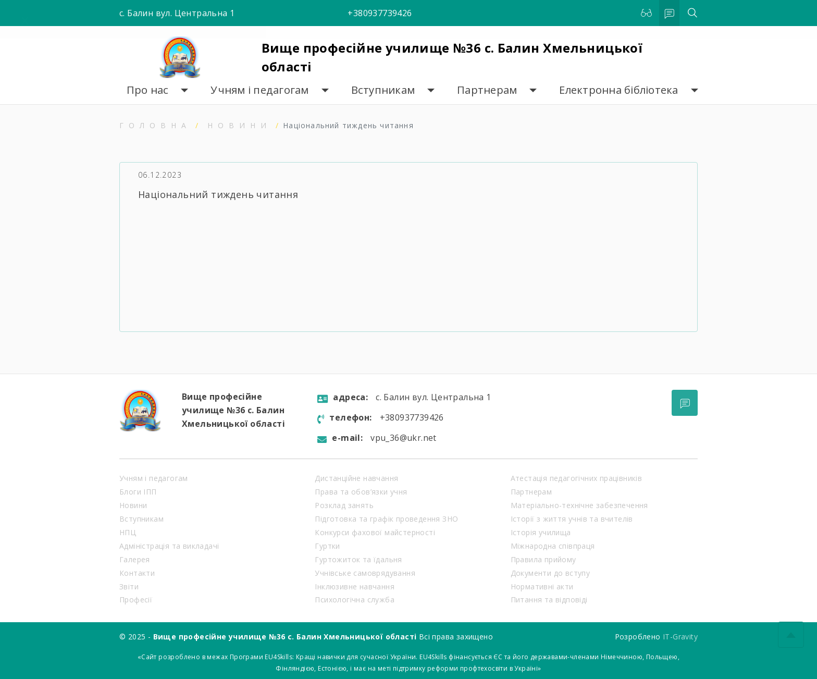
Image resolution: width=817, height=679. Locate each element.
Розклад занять (344, 505)
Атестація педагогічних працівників (576, 478)
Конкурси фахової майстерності (375, 532)
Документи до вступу (550, 573)
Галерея (134, 559)
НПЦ (127, 532)
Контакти (137, 573)
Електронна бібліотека (618, 90)
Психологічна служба (354, 599)
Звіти (129, 586)
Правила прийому (543, 559)
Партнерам (487, 90)
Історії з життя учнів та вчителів (572, 519)
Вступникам (383, 90)
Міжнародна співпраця (553, 546)
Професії (135, 599)
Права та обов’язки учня (361, 492)
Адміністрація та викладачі (169, 546)
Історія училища (541, 532)
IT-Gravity (680, 636)
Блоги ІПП (138, 492)
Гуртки (327, 546)
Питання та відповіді (549, 599)
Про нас (148, 90)
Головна (155, 125)
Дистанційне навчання (356, 478)
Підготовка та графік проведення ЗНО (386, 519)
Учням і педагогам (259, 90)
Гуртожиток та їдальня (358, 559)
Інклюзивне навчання (354, 586)
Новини (239, 125)
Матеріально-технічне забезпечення (579, 505)
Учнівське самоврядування (365, 573)
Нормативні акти (542, 586)
